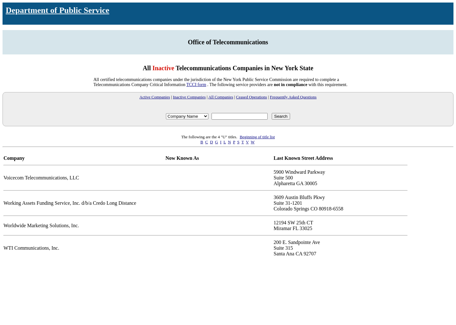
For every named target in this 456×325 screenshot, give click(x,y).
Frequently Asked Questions (293, 97)
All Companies (220, 97)
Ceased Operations (251, 97)
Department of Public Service (57, 10)
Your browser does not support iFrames (228, 289)
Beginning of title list (257, 136)
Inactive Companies (189, 97)
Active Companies (154, 97)
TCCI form (196, 84)
